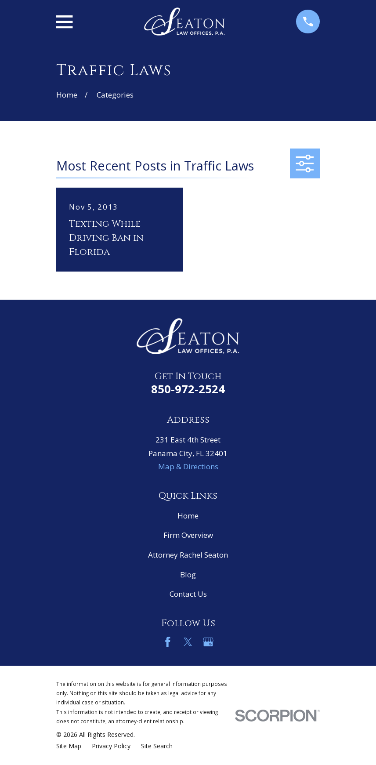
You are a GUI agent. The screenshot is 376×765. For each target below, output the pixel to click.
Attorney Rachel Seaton (188, 555)
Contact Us (188, 594)
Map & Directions (188, 466)
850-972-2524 (188, 388)
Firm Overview (188, 535)
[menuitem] (68, 746)
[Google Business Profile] (208, 642)
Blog (188, 574)
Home (188, 516)
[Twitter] (188, 642)
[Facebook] (168, 642)
